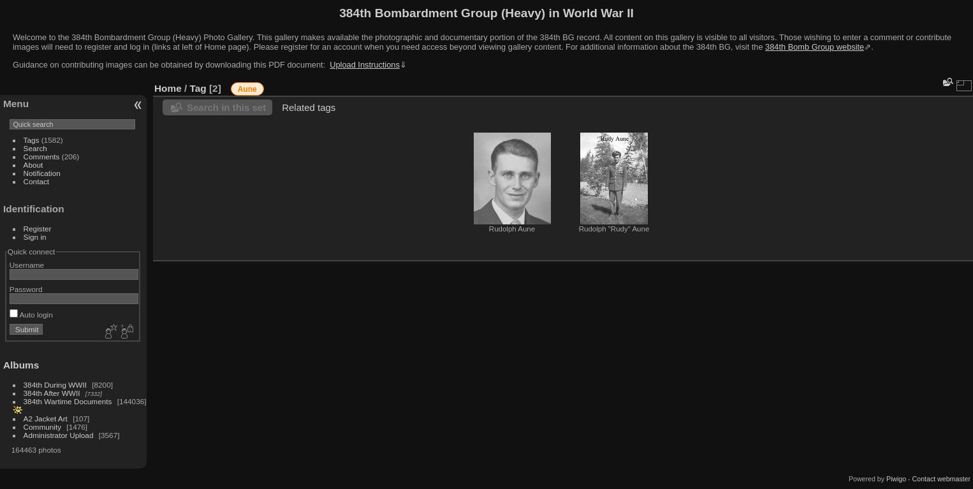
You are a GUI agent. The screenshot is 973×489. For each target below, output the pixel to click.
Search (35, 148)
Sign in (35, 237)
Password (26, 289)
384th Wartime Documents (68, 401)
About (33, 165)
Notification (42, 173)
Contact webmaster (941, 479)
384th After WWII (52, 393)
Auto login (31, 314)
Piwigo (896, 479)
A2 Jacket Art (46, 418)
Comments (42, 156)
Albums (21, 365)
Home (168, 88)
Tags (32, 140)
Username (27, 265)
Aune (247, 89)
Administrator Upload (59, 435)
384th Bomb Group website (814, 47)
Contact (37, 181)
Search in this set (226, 107)
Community (43, 427)
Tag (198, 88)
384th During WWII (55, 385)
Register (38, 228)
